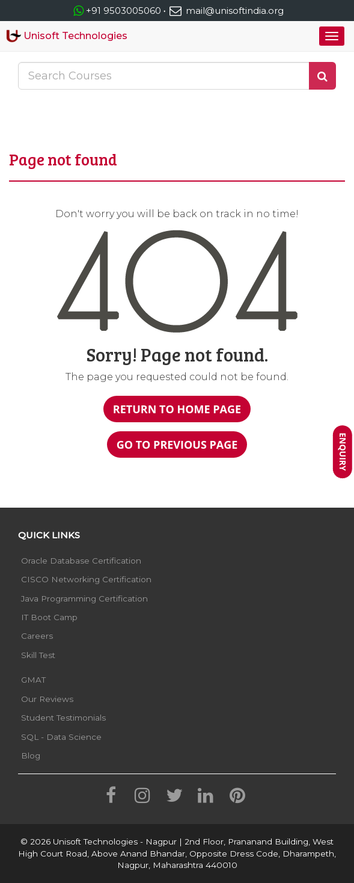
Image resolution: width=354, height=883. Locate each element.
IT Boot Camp (49, 617)
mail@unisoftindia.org (226, 10)
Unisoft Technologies (66, 35)
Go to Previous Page (177, 444)
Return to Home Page (177, 409)
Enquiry (343, 451)
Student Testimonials (63, 717)
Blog (30, 755)
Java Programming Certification (84, 598)
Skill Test (38, 655)
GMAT (33, 680)
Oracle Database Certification (81, 560)
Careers (37, 636)
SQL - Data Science (61, 737)
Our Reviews (47, 699)
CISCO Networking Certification (86, 579)
